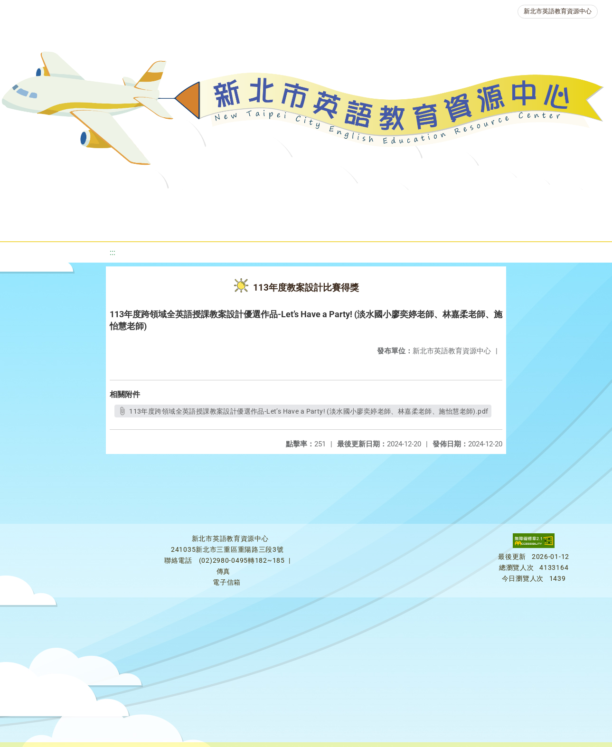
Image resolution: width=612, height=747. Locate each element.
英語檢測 (376, 201)
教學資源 (193, 201)
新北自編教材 (256, 201)
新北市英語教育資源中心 (558, 11)
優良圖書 (319, 201)
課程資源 (136, 201)
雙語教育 (272, 225)
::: (112, 252)
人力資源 (490, 201)
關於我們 (34, 201)
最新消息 (90, 201)
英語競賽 (433, 201)
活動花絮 (329, 225)
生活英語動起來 (557, 201)
